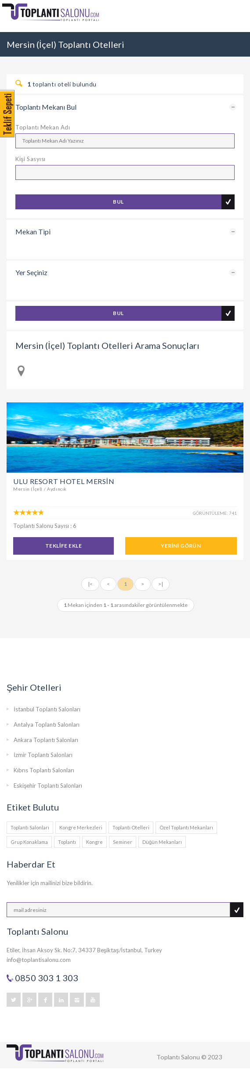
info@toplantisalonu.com (39, 959)
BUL (118, 201)
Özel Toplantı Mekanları (186, 827)
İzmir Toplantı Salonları (43, 754)
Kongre (94, 842)
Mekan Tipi (33, 231)
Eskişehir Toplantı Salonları (48, 785)
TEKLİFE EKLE (63, 545)
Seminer (122, 842)
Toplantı (67, 842)
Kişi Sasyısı (30, 158)
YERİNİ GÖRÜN (181, 545)
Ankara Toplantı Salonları (46, 739)
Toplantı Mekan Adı (42, 127)
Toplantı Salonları (30, 827)
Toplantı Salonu (178, 1057)
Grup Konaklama (29, 842)
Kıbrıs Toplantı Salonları (44, 770)
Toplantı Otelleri (130, 827)
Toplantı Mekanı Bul (45, 107)
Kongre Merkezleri (80, 827)
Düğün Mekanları (162, 842)
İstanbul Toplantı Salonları (47, 709)
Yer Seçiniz (31, 272)
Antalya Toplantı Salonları (47, 724)
